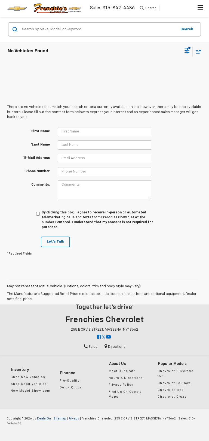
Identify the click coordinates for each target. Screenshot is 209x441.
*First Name (40, 131)
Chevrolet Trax (171, 389)
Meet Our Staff (122, 371)
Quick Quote (71, 387)
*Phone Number (37, 171)
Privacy (74, 418)
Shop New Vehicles (28, 377)
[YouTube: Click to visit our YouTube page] (108, 337)
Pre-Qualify (70, 380)
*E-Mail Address (36, 158)
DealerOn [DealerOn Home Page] (44, 418)
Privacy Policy (121, 384)
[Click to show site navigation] (200, 8)
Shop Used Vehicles (29, 383)
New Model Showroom (31, 390)
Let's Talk (55, 241)
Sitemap (59, 418)
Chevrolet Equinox (174, 383)
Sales (90, 347)
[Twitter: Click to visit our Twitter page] (103, 337)
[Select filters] (187, 51)
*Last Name (40, 144)
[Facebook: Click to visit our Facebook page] (99, 337)
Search (186, 29)
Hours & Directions (126, 377)
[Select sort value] (197, 51)
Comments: (40, 184)
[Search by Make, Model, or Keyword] (98, 29)
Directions (114, 347)
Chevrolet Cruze (172, 396)
